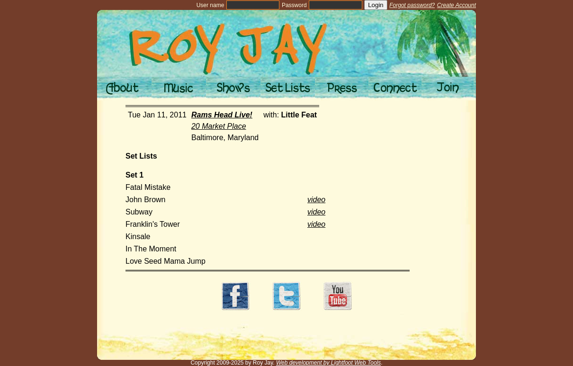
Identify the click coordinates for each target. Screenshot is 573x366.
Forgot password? (412, 5)
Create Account (456, 5)
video (316, 200)
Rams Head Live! (221, 115)
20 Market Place (218, 126)
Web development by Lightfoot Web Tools (328, 362)
